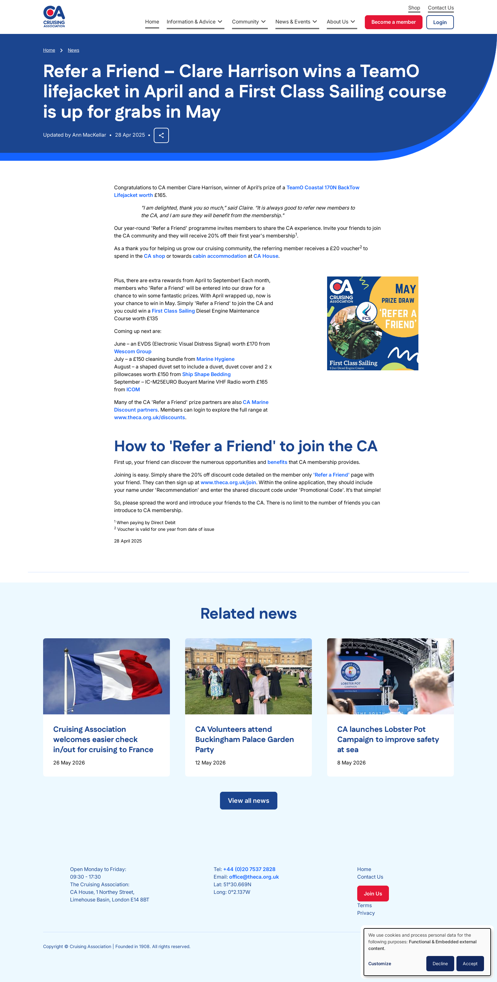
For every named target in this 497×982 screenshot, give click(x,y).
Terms (364, 905)
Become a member (393, 22)
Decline (440, 963)
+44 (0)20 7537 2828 (249, 869)
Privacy (366, 913)
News (73, 50)
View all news (248, 800)
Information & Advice (191, 21)
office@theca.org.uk (254, 877)
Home (152, 21)
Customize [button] (379, 963)
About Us (337, 21)
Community (245, 21)
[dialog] (427, 952)
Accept (470, 963)
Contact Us (441, 7)
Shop (414, 7)
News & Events (292, 21)
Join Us (373, 893)
